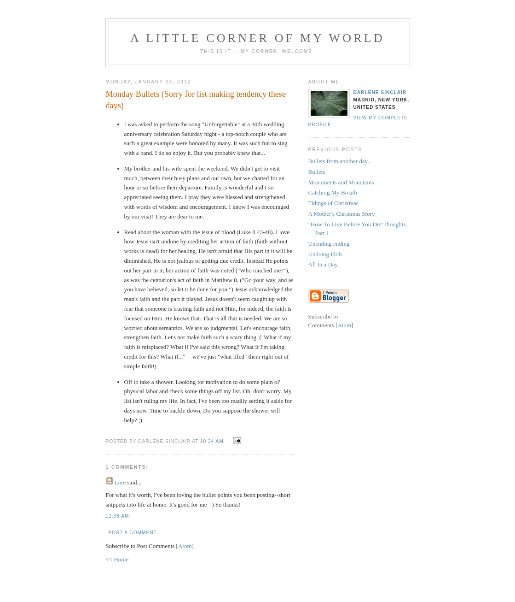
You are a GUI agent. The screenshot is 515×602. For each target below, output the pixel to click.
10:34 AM (213, 441)
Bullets (316, 171)
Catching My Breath (332, 192)
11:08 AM (117, 516)
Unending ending (329, 243)
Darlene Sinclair (380, 92)
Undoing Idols (325, 254)
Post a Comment (133, 532)
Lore (120, 482)
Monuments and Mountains (341, 182)
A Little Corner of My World (257, 38)
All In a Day (323, 264)
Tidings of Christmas (333, 203)
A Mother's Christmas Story (341, 213)
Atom (185, 546)
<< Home (117, 559)
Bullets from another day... (340, 161)
